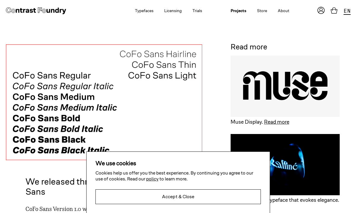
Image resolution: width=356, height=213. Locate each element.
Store (262, 10)
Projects (238, 10)
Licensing (173, 10)
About (283, 10)
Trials (197, 10)
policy (152, 179)
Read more (276, 121)
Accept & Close (178, 196)
